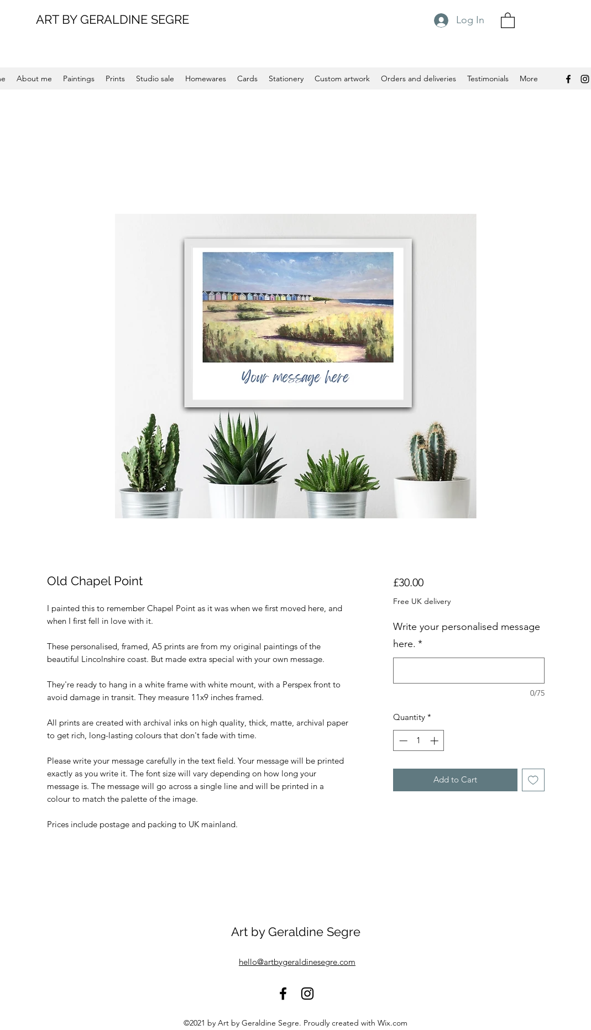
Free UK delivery (422, 601)
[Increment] (435, 741)
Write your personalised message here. (466, 635)
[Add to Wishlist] (533, 780)
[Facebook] (568, 79)
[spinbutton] (419, 741)
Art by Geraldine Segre (295, 931)
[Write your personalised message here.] (468, 671)
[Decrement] (402, 741)
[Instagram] (584, 79)
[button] (508, 20)
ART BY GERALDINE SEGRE (112, 19)
